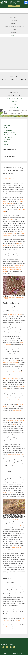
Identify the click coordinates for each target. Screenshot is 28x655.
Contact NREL (14, 17)
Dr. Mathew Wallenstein (8, 178)
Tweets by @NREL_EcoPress (8, 151)
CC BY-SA (15, 519)
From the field (7, 139)
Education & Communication (11, 135)
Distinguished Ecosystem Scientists (14, 26)
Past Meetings (14, 92)
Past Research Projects (14, 95)
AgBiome (15, 410)
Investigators (14, 44)
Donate (14, 5)
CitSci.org (14, 101)
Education (14, 70)
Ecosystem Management (14, 61)
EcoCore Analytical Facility (14, 98)
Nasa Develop (14, 76)
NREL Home (14, 9)
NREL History (14, 23)
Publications (7, 142)
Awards (14, 29)
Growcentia (5, 397)
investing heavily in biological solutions (14, 420)
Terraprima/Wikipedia (8, 519)
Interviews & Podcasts (9, 132)
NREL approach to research (14, 41)
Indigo (19, 410)
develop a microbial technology (10, 362)
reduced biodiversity (12, 233)
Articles (6, 128)
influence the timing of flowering (13, 463)
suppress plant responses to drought (16, 454)
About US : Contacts (14, 12)
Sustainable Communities (14, 58)
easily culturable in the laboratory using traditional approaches (13, 525)
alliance (15, 424)
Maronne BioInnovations (9, 412)
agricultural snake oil (8, 492)
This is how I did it (8, 137)
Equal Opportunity (17, 653)
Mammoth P (17, 399)
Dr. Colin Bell (14, 360)
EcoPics (6, 144)
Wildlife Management (14, 64)
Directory (14, 20)
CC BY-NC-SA (6, 298)
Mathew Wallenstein (8, 610)
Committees (14, 32)
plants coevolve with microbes (15, 314)
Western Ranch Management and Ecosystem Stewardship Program (14, 80)
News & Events (8, 130)
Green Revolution (10, 219)
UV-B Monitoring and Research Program (14, 67)
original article (17, 620)
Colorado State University (15, 613)
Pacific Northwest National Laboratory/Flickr (13, 297)
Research (14, 35)
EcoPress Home (8, 125)
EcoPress (14, 104)
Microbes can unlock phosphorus (10, 378)
